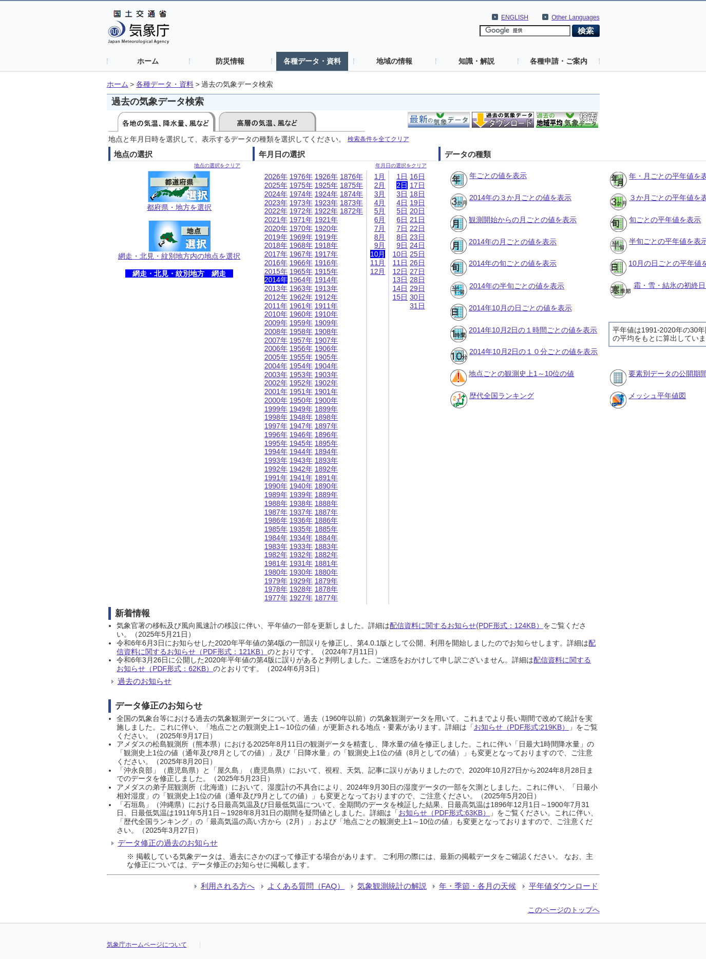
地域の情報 (394, 61)
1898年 (326, 417)
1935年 (301, 529)
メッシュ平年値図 (657, 396)
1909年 (326, 323)
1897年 (326, 426)
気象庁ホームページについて (147, 944)
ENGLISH (514, 17)
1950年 (301, 400)
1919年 (326, 237)
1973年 (301, 203)
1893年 (326, 460)
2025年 (276, 185)
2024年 (276, 194)
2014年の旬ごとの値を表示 (513, 263)
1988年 (276, 503)
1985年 (276, 529)
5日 (402, 211)
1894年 (326, 451)
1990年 (276, 486)
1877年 (326, 598)
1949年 (301, 409)
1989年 (276, 495)
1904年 (326, 366)
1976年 (301, 176)
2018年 (276, 245)
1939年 (301, 495)
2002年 (276, 383)
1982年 (276, 555)
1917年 (326, 254)
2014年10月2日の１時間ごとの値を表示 (533, 330)
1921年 (326, 220)
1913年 (326, 288)
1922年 (326, 211)
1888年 (326, 503)
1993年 (276, 460)
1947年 (301, 426)
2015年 (276, 271)
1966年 (301, 263)
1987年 (276, 512)
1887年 (326, 512)
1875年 (351, 185)
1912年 (326, 297)
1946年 (301, 434)
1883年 (326, 546)
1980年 (276, 572)
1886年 (326, 520)
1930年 (301, 572)
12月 (378, 271)
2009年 (276, 323)
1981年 (276, 563)
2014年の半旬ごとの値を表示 (516, 286)
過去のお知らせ (144, 681)
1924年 (326, 194)
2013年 (276, 288)
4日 (402, 203)
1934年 (301, 538)
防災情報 (230, 61)
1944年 (301, 451)
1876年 (351, 176)
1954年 (301, 366)
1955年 (301, 357)
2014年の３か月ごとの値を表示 (520, 197)
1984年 (276, 538)
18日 (417, 194)
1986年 (276, 520)
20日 (417, 211)
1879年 (326, 581)
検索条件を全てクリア (378, 138)
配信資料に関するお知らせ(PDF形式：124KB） (466, 625)
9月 (380, 245)
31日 (417, 306)
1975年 (301, 185)
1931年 (301, 563)
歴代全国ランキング (501, 396)
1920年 (326, 228)
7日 (402, 228)
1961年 (301, 306)
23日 (417, 237)
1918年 (326, 245)
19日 (417, 203)
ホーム (148, 61)
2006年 (276, 348)
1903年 (326, 374)
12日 (400, 271)
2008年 (276, 331)
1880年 (326, 572)
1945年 (301, 443)
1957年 (301, 340)
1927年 (301, 598)
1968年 (301, 245)
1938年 (301, 503)
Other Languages (575, 17)
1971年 (301, 220)
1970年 (301, 228)
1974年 (301, 194)
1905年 (326, 357)
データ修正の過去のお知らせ (168, 842)
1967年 (301, 254)
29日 (417, 288)
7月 (380, 228)
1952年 (301, 383)
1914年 (326, 280)
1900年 (326, 400)
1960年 (301, 314)
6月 (380, 220)
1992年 (276, 469)
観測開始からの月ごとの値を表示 (523, 220)
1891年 (326, 478)
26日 (417, 263)
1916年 (326, 263)
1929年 (301, 581)
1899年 (326, 409)
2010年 (276, 314)
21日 (417, 220)
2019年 (276, 237)
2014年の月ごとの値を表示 (513, 242)
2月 (380, 185)
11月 (378, 263)
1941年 (301, 478)
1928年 (301, 589)
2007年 (276, 340)
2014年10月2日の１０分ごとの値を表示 (533, 351)
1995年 (276, 443)
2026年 (276, 176)
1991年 (276, 478)
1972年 (301, 211)
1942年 (301, 469)
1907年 (326, 340)
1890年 (326, 486)
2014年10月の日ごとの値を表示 (520, 308)
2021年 (276, 220)
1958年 (301, 331)
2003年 (276, 374)
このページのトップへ (564, 910)
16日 (417, 176)
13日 (400, 280)
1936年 (301, 520)
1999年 (276, 409)
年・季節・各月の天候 (477, 886)
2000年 (276, 400)
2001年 (276, 391)
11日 (400, 263)
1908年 (326, 331)
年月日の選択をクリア (401, 165)
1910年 (326, 314)
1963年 (301, 288)
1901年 (326, 391)
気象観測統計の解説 (392, 886)
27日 (417, 271)
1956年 (301, 348)
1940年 (301, 486)
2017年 (276, 254)
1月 (380, 176)
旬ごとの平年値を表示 (665, 220)
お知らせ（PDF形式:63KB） (444, 813)
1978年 (276, 589)
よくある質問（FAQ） (306, 886)
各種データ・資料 (312, 61)
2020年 (276, 228)
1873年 (351, 203)
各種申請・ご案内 (558, 61)
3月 (380, 194)
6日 (402, 220)
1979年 (276, 581)
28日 (417, 280)
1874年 (351, 194)
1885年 (326, 529)
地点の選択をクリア (217, 165)
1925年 (326, 185)
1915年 (326, 271)
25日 (417, 254)
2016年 (276, 263)
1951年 (301, 391)
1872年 (351, 211)
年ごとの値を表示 (498, 175)
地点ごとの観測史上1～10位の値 (521, 373)
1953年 (301, 374)
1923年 (326, 203)
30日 (417, 297)
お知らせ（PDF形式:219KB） (521, 727)
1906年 (326, 348)
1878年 (326, 589)
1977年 (276, 598)
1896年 (326, 434)
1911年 (326, 306)
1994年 (276, 451)
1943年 (301, 460)
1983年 (276, 546)
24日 (417, 245)
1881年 (326, 563)
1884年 (326, 538)
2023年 (276, 203)
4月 (380, 203)
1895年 (326, 443)
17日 (417, 185)
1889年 (326, 495)
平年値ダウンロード (563, 886)
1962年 (301, 297)
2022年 (276, 211)
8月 (380, 237)
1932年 (301, 555)
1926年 (326, 176)
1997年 (276, 426)
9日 (402, 245)
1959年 (301, 323)
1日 (402, 176)
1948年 (301, 417)
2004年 (276, 366)
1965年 (301, 271)
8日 (402, 237)
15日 (400, 297)
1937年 (301, 512)
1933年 (301, 546)
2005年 (276, 357)
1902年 (326, 383)
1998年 (276, 417)
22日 (417, 228)
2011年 (276, 306)
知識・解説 (476, 61)
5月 (380, 211)
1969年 (301, 237)
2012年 (276, 297)
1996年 (276, 434)
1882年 (326, 555)
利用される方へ (228, 886)
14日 (400, 288)
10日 (400, 254)
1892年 (326, 469)
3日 (402, 194)
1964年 (301, 280)
